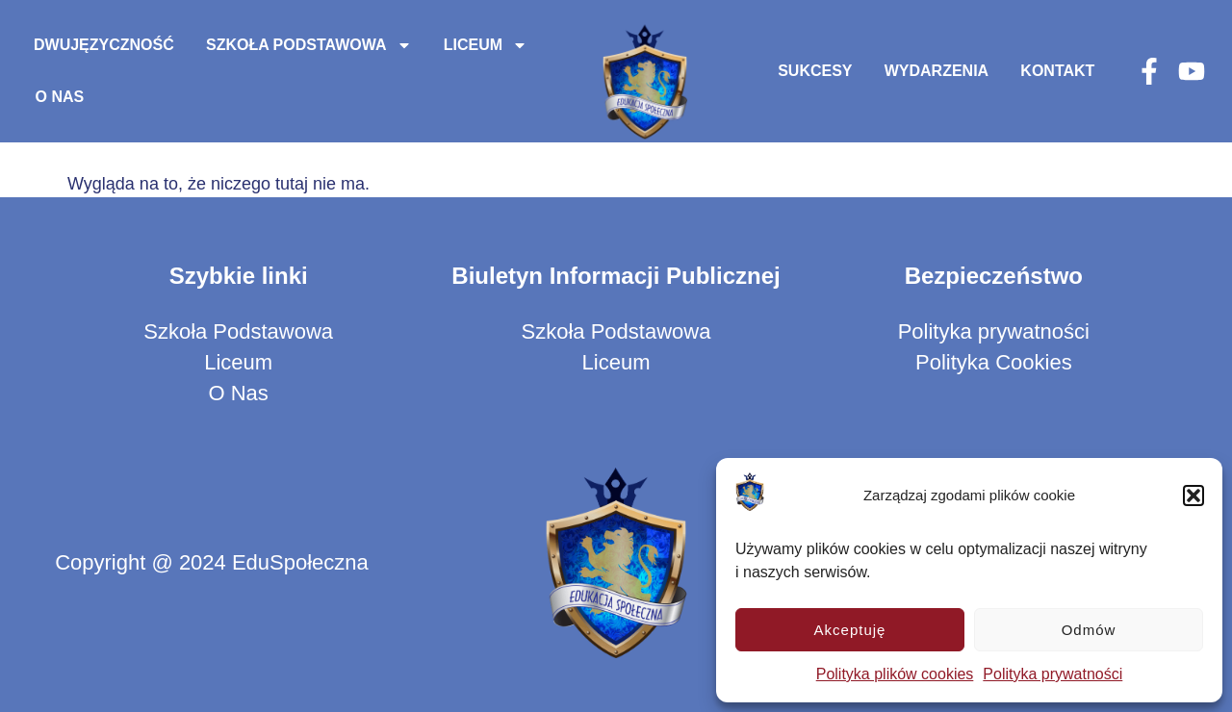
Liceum (485, 45)
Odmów (1089, 630)
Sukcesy (815, 71)
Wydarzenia (936, 71)
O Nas (60, 97)
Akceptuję (850, 630)
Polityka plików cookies (895, 674)
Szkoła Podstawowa (309, 45)
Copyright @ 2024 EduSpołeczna (212, 562)
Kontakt (1057, 71)
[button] (1193, 495)
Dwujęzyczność (104, 45)
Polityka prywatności (1052, 674)
